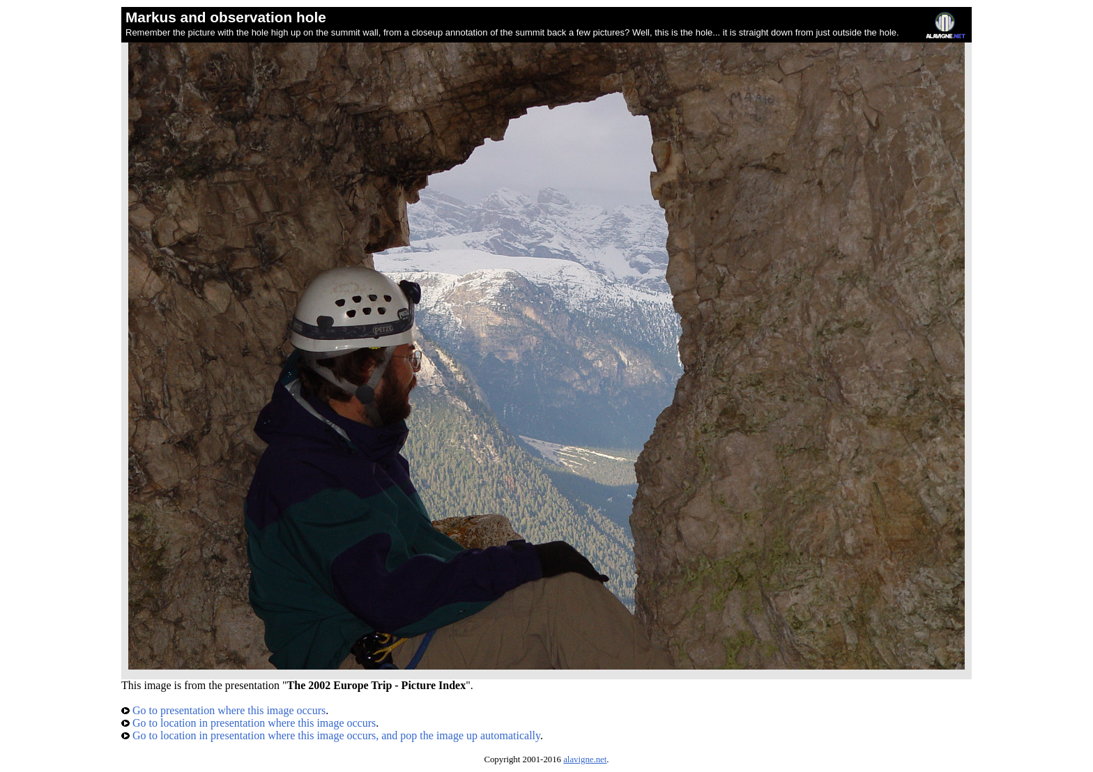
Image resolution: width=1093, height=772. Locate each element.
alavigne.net (584, 759)
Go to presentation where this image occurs (223, 710)
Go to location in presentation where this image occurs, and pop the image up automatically (330, 735)
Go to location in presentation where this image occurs (248, 723)
